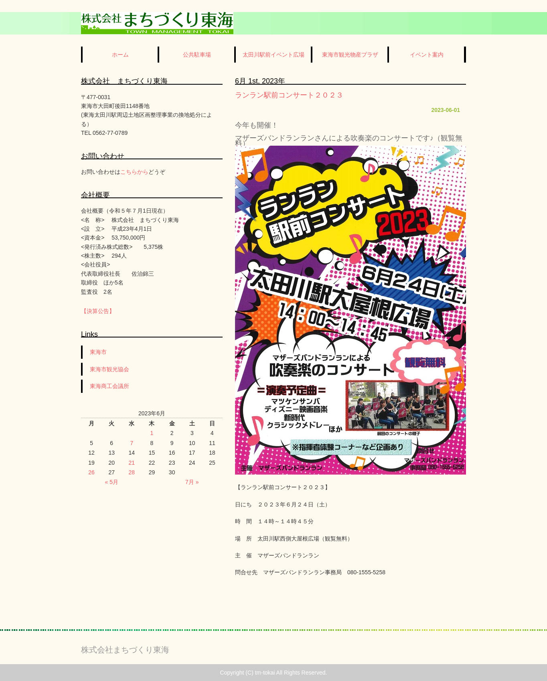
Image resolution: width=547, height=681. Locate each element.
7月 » (192, 482)
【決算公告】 (98, 311)
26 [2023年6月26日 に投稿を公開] (91, 472)
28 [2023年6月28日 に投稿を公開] (132, 472)
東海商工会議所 (109, 386)
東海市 (98, 352)
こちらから (134, 172)
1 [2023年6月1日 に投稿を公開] (152, 433)
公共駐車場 (197, 54)
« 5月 (111, 482)
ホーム (120, 54)
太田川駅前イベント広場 (273, 54)
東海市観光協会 (109, 369)
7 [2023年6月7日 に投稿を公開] (131, 443)
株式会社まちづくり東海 (125, 649)
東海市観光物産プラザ (350, 54)
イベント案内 (427, 54)
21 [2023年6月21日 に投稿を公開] (132, 462)
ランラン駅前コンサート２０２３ (289, 95)
